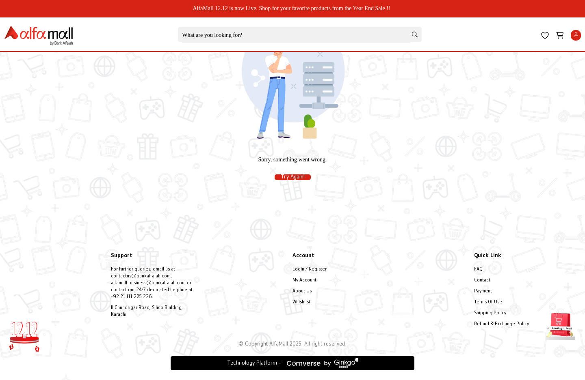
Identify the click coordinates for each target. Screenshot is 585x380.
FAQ (478, 269)
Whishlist (301, 302)
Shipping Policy (490, 313)
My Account (304, 280)
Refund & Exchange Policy (501, 324)
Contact (482, 280)
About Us (302, 291)
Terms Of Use (488, 302)
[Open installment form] (560, 323)
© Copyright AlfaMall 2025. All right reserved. (292, 344)
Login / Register (309, 269)
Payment (483, 291)
